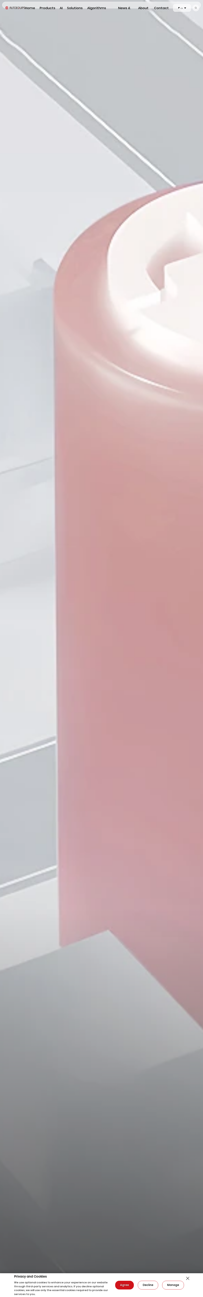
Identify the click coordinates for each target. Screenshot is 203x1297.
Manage (173, 1285)
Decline (148, 1285)
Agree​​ (124, 1285)
